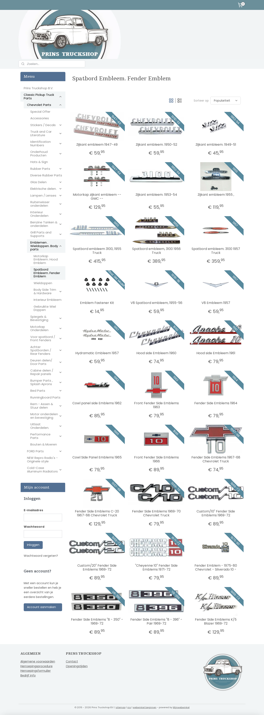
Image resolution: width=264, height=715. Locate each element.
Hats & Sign (39, 162)
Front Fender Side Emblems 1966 (156, 459)
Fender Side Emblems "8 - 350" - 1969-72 (97, 621)
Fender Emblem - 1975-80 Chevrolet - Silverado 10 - (215, 567)
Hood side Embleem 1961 (215, 353)
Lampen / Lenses (46, 195)
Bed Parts (46, 390)
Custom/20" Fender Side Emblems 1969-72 (97, 567)
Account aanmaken (41, 607)
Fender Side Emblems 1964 (215, 403)
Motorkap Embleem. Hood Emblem (46, 259)
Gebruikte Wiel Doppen (45, 308)
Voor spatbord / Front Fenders (46, 338)
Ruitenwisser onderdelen (46, 204)
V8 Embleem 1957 (215, 303)
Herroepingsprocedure (36, 666)
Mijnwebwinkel (181, 707)
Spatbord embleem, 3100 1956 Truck (156, 251)
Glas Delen (46, 182)
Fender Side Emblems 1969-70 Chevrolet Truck (156, 513)
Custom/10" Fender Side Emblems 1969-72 (216, 513)
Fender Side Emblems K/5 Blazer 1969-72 (216, 621)
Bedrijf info (28, 675)
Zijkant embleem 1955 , (215, 195)
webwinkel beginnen (144, 707)
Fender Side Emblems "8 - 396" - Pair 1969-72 (156, 621)
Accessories (39, 118)
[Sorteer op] (225, 100)
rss (129, 707)
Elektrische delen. (46, 188)
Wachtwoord (34, 527)
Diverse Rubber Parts (46, 175)
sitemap (120, 707)
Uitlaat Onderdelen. (46, 426)
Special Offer (40, 111)
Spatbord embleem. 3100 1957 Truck (215, 251)
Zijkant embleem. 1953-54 (156, 195)
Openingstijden (77, 666)
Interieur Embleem (47, 300)
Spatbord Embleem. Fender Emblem (47, 272)
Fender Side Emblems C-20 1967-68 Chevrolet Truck (97, 513)
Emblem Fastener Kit (97, 303)
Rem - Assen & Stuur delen (46, 406)
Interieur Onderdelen (46, 214)
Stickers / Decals (46, 125)
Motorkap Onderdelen (46, 328)
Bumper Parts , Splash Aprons (46, 382)
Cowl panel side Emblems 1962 (96, 403)
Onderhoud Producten (46, 153)
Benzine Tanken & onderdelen (46, 224)
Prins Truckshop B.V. (38, 88)
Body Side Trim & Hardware (48, 291)
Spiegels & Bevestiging (46, 318)
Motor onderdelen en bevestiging (46, 416)
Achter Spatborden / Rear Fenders (46, 350)
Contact (72, 661)
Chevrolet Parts (44, 105)
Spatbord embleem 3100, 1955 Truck (97, 251)
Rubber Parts (46, 168)
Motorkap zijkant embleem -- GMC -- (97, 196)
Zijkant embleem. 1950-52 (156, 145)
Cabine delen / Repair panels (46, 372)
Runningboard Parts (45, 397)
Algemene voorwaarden (37, 661)
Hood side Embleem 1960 (156, 353)
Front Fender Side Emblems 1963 (156, 405)
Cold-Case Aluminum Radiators (44, 470)
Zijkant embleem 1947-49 (97, 145)
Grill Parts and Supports (46, 234)
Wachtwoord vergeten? (41, 556)
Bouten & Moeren (43, 444)
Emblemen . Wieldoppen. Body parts (46, 245)
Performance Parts (46, 436)
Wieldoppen (43, 283)
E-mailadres (33, 510)
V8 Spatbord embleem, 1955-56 (156, 303)
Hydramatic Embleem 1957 (97, 353)
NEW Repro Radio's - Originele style (42, 459)
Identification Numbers (46, 143)
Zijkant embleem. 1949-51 (215, 145)
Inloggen (33, 545)
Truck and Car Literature (46, 133)
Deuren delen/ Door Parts (46, 362)
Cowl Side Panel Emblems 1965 (96, 457)
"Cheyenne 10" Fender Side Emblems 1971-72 (156, 567)
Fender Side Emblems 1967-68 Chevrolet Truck (215, 459)
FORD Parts (44, 451)
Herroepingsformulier (35, 671)
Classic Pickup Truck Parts (43, 96)
